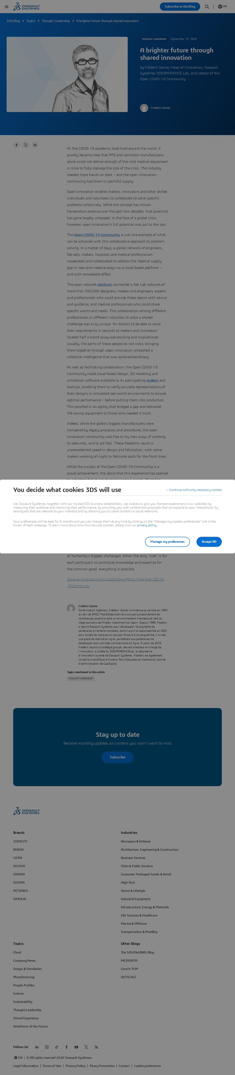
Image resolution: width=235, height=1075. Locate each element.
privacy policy (146, 525)
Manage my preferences (167, 541)
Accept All (209, 541)
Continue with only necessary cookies (195, 490)
